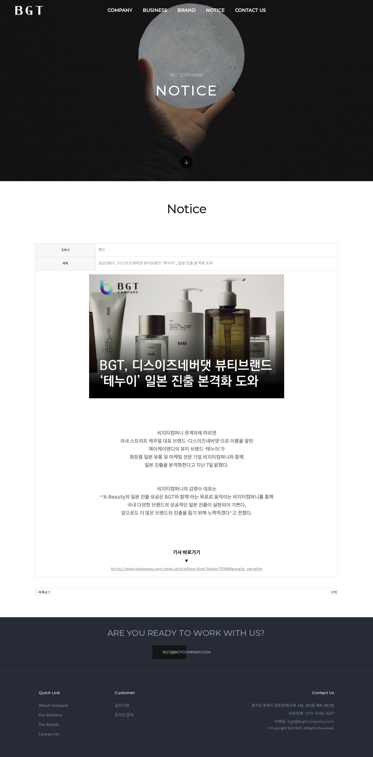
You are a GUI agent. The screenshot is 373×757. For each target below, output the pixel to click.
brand (186, 10)
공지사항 (122, 705)
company (119, 10)
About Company (53, 705)
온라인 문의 (124, 715)
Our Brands (49, 725)
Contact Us (49, 734)
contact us (250, 10)
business (155, 10)
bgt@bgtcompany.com (181, 652)
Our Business (50, 715)
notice (215, 10)
